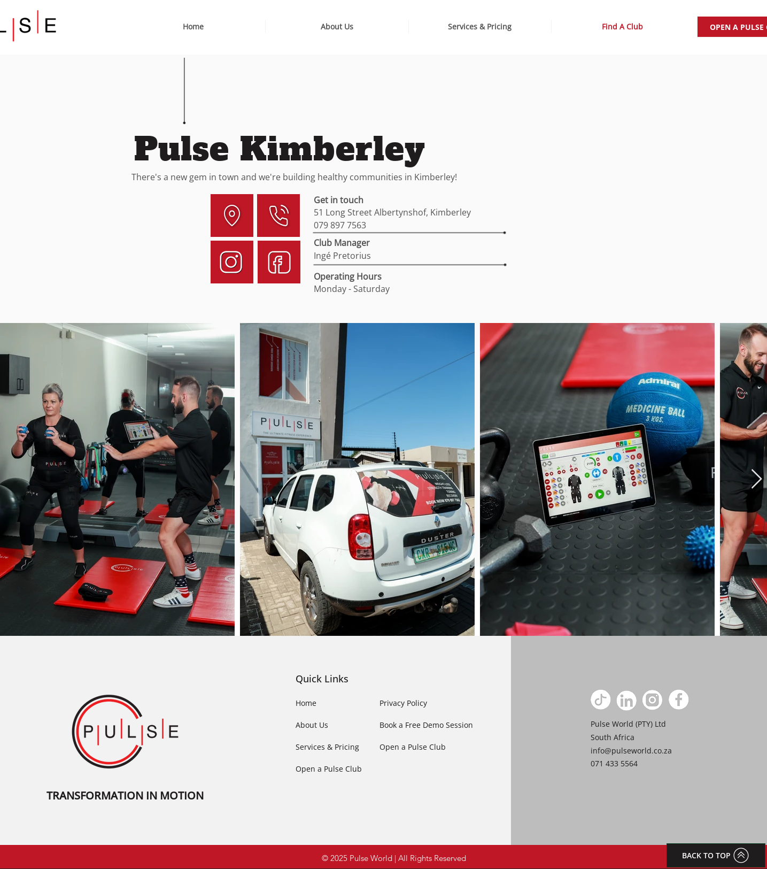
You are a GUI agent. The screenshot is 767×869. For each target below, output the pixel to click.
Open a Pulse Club (329, 769)
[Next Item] (756, 479)
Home (306, 703)
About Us (312, 725)
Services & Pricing (327, 747)
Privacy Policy (403, 703)
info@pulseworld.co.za (631, 750)
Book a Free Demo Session (426, 725)
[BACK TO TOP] (716, 855)
